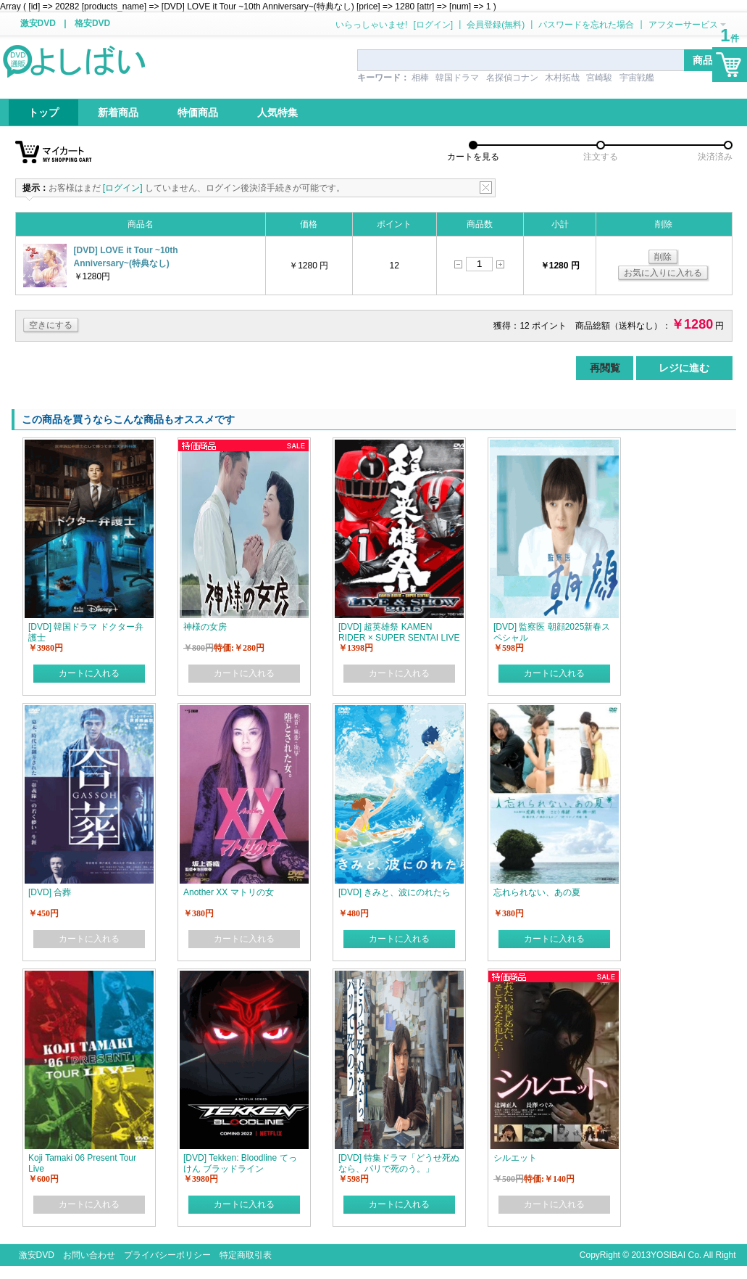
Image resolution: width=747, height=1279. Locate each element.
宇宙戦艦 (636, 78)
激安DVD (38, 23)
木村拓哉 (562, 78)
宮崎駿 (599, 78)
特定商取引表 (246, 1255)
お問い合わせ (89, 1255)
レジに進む (684, 368)
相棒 (420, 78)
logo (75, 60)
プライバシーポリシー (167, 1255)
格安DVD (92, 23)
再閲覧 (605, 368)
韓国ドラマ (457, 78)
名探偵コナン (512, 78)
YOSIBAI (668, 1255)
